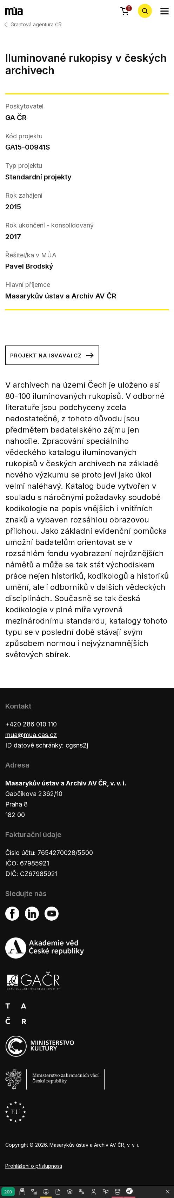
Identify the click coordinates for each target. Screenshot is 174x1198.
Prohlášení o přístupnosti (33, 1166)
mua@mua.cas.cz (31, 734)
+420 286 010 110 (31, 724)
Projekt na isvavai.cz (52, 355)
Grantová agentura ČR (36, 24)
